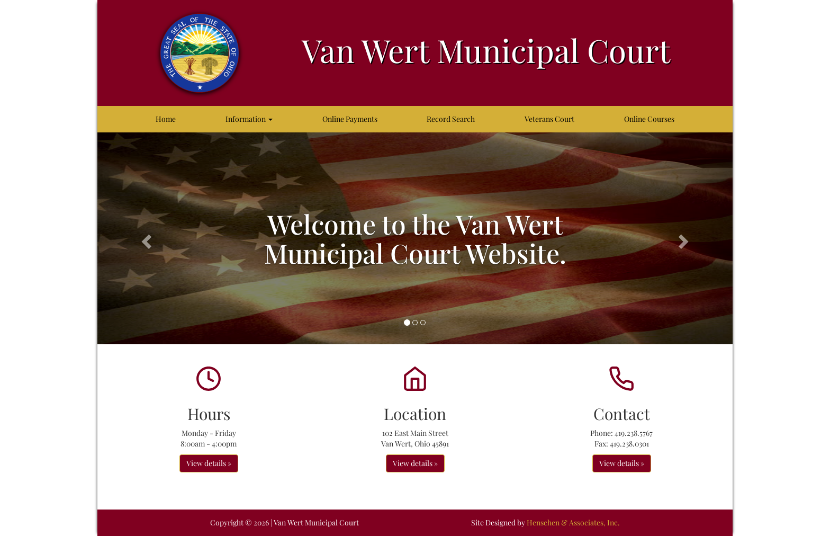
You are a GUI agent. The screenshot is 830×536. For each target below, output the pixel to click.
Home (166, 119)
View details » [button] (208, 463)
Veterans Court (549, 119)
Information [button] (249, 119)
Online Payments (349, 119)
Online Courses (649, 119)
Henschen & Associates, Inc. (573, 522)
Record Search (451, 119)
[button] (145, 238)
